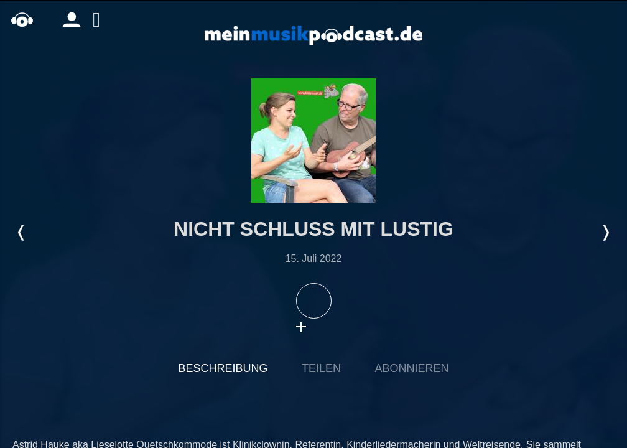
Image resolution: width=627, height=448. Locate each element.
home (21, 19)
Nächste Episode (605, 232)
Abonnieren (411, 368)
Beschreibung (223, 368)
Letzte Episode (21, 232)
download (325, 326)
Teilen (321, 368)
